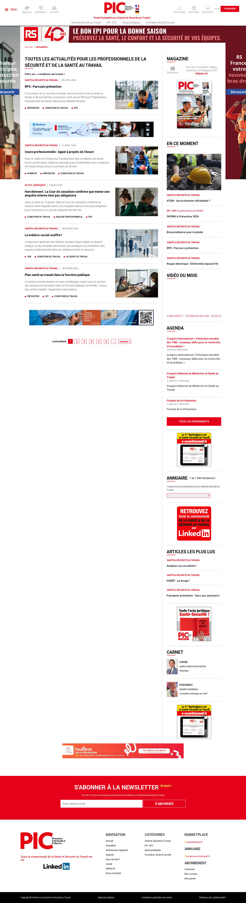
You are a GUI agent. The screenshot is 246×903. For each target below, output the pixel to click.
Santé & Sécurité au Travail (86, 22)
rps (76, 108)
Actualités (42, 47)
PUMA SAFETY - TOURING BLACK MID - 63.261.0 (194, 316)
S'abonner (232, 9)
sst (47, 296)
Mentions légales (106, 897)
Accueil (29, 47)
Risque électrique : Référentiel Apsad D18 (192, 263)
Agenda (110, 854)
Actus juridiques (131, 22)
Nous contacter (113, 873)
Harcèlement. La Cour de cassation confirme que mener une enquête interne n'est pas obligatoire (67, 193)
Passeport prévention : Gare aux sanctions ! (193, 595)
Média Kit (110, 868)
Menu (11, 9)
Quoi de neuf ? (113, 859)
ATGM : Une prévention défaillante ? (188, 200)
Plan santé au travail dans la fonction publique (57, 275)
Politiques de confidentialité (212, 897)
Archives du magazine (117, 850)
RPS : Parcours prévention (43, 86)
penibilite (32, 173)
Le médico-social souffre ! (43, 235)
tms (29, 256)
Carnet (109, 864)
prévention (33, 108)
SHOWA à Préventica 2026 (183, 216)
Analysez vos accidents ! (182, 565)
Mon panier (190, 878)
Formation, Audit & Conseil (160, 22)
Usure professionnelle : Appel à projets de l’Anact (59, 152)
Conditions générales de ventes (157, 897)
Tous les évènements (194, 421)
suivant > (125, 341)
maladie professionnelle (69, 217)
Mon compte (190, 874)
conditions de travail (56, 108)
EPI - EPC (112, 22)
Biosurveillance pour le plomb (185, 232)
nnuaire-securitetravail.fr (197, 856)
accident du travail (77, 256)
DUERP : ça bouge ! (178, 580)
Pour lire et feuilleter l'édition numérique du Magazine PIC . (201, 70)
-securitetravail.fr (193, 842)
